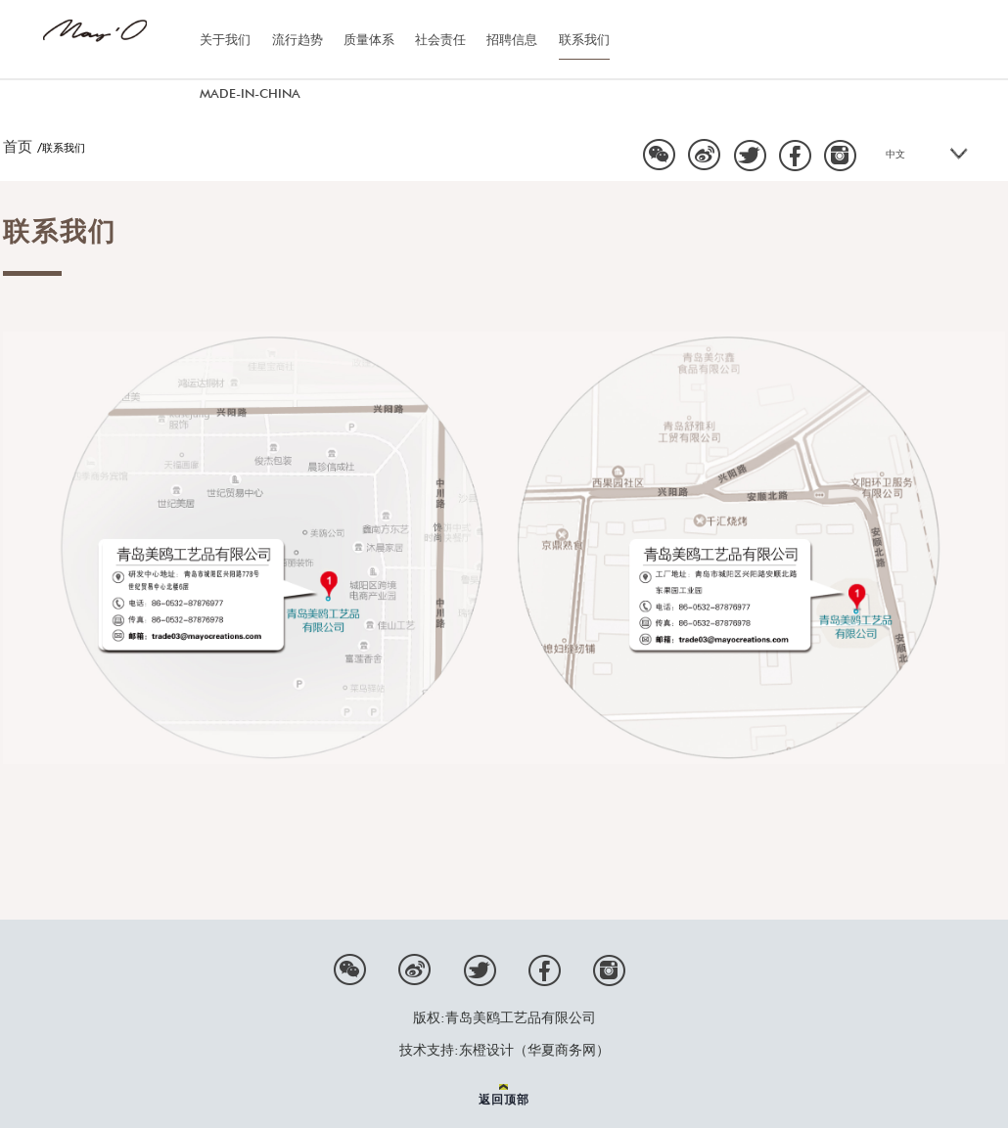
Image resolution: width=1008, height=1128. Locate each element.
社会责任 (440, 39)
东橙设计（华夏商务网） (534, 1050)
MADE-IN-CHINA (250, 93)
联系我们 (584, 39)
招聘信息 (511, 39)
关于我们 (225, 39)
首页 (17, 147)
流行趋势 (297, 39)
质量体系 (369, 39)
